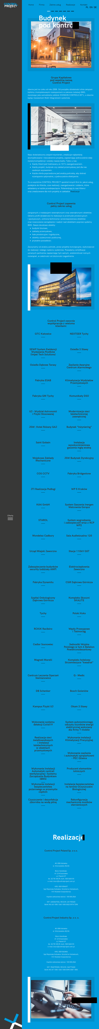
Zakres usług (55, 5)
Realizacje (70, 5)
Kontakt (83, 5)
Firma (41, 5)
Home (31, 5)
